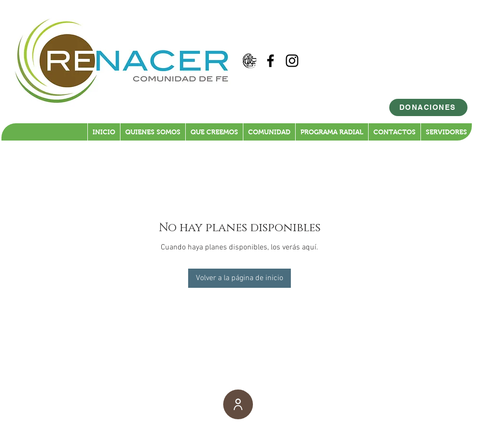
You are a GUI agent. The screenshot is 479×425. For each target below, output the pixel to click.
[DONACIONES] (428, 107)
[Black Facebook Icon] (270, 60)
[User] (238, 404)
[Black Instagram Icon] (292, 60)
